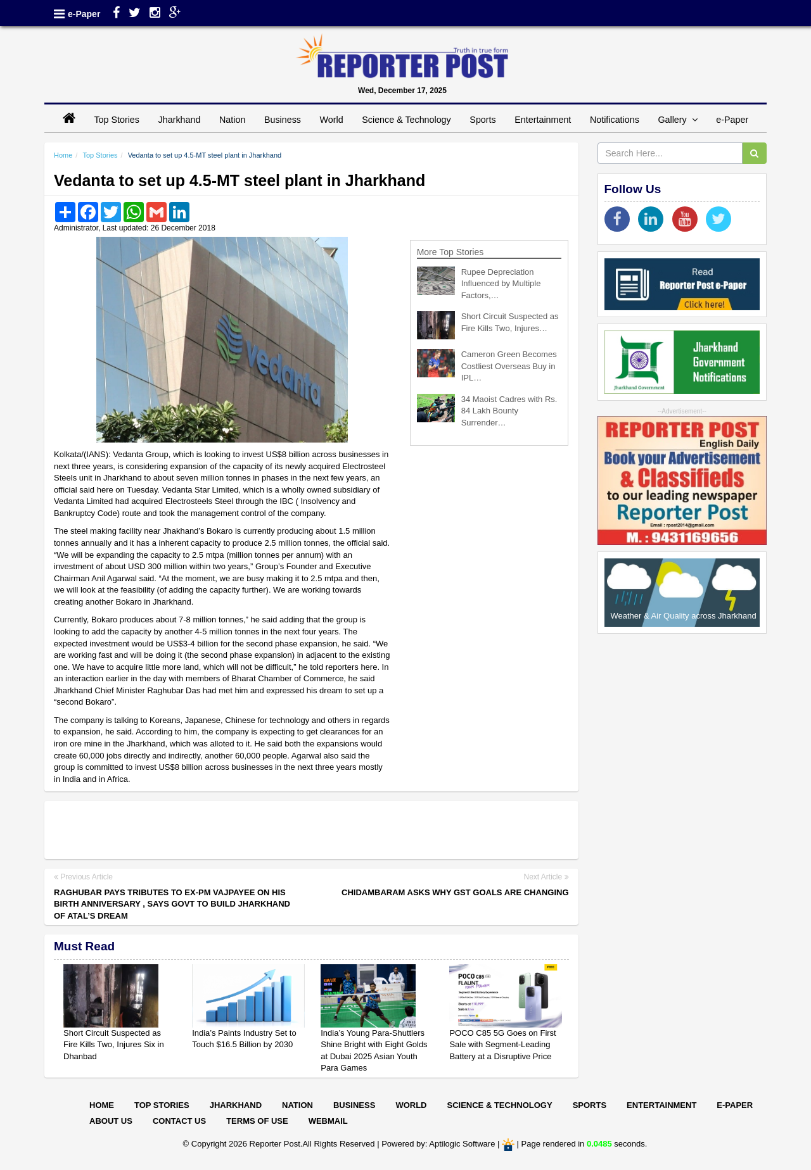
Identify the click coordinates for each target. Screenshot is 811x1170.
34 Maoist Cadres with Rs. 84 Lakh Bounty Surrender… (509, 410)
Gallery (677, 120)
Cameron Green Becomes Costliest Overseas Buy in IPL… (509, 365)
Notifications (614, 120)
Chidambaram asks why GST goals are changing (455, 892)
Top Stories (116, 120)
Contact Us (179, 1121)
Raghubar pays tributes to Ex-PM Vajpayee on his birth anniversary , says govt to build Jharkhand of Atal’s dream (172, 904)
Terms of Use (257, 1121)
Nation (232, 120)
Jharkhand (179, 120)
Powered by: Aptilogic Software (438, 1143)
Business (282, 120)
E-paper (735, 1105)
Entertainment (542, 120)
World (331, 120)
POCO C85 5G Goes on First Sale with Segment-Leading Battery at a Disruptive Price (502, 1044)
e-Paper (84, 14)
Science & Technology (406, 120)
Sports (482, 120)
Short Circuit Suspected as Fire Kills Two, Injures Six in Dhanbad (113, 1044)
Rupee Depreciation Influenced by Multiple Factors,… (501, 283)
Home (63, 155)
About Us (110, 1121)
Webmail (328, 1121)
